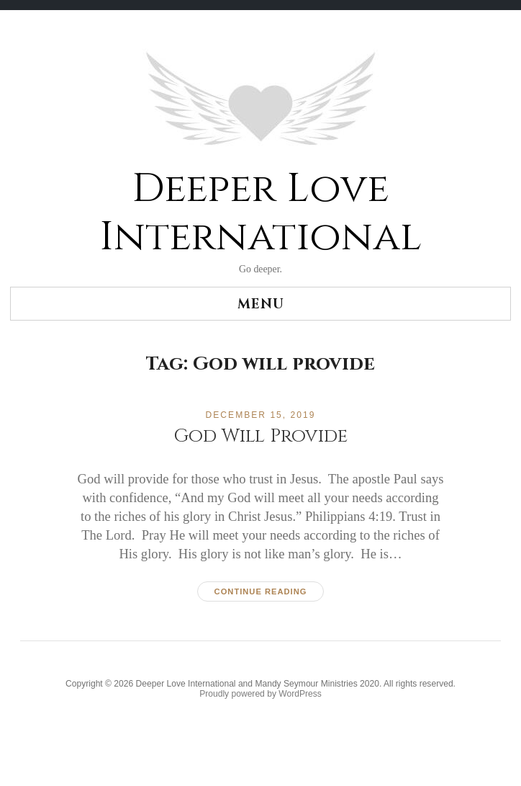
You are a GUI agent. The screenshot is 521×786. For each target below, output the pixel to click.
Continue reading (260, 591)
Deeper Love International (260, 213)
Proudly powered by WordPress (260, 694)
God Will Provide (260, 436)
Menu (260, 304)
